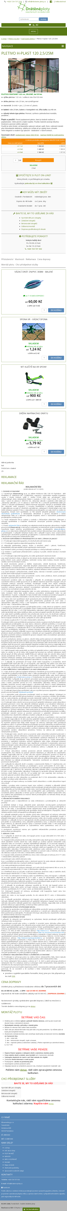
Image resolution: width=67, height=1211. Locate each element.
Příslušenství (7, 259)
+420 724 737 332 (14, 1)
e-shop (4, 39)
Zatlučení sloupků (28, 220)
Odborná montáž (28, 226)
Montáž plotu (7, 264)
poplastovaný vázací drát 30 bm (27, 135)
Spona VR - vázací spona (33, 319)
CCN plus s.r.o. (19, 1208)
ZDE (13, 976)
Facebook (5, 1187)
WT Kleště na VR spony (34, 366)
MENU (33, 31)
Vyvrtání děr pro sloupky (31, 218)
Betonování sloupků (29, 223)
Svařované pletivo (28, 39)
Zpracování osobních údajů (14, 1171)
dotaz (33, 1006)
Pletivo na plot (13, 39)
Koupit (38, 160)
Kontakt (7, 1162)
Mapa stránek (9, 1165)
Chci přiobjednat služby (27, 264)
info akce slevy (10, 1151)
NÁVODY (8, 1156)
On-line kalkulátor (31, 1209)
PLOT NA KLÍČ (9, 1153)
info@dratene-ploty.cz (37, 1)
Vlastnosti (19, 259)
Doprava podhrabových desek (33, 229)
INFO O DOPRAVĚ (11, 1159)
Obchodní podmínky (12, 1168)
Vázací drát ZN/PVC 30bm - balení (34, 271)
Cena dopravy (43, 259)
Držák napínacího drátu (33, 413)
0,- (34, 24)
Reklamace (31, 259)
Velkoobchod (60, 1)
